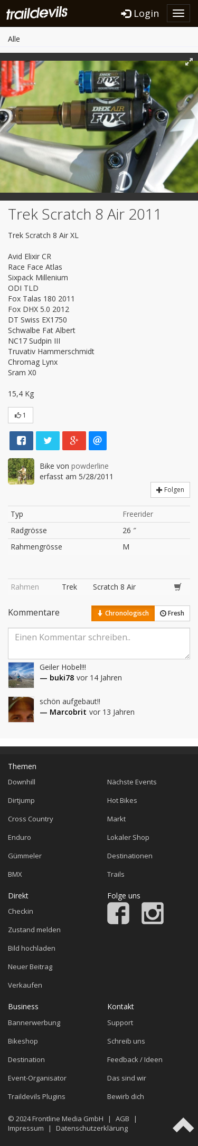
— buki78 (57, 678)
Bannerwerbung (34, 1022)
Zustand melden (34, 929)
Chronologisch (123, 613)
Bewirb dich (125, 1096)
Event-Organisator (37, 1078)
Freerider (137, 514)
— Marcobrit (63, 712)
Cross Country (30, 818)
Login (140, 13)
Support (120, 1022)
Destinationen (130, 855)
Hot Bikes (122, 800)
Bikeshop (23, 1041)
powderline (90, 466)
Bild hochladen (31, 948)
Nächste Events (132, 782)
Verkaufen (25, 985)
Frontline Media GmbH (67, 1118)
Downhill (21, 782)
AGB (122, 1118)
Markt (116, 818)
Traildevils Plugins (36, 1096)
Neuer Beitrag (30, 966)
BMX (15, 874)
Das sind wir (126, 1078)
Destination (26, 1059)
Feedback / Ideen (135, 1059)
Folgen (170, 489)
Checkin (20, 911)
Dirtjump (21, 800)
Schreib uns (126, 1041)
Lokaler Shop (128, 837)
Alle (14, 39)
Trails (116, 874)
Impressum (26, 1128)
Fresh (172, 613)
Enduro (19, 837)
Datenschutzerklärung (92, 1128)
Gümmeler (25, 855)
